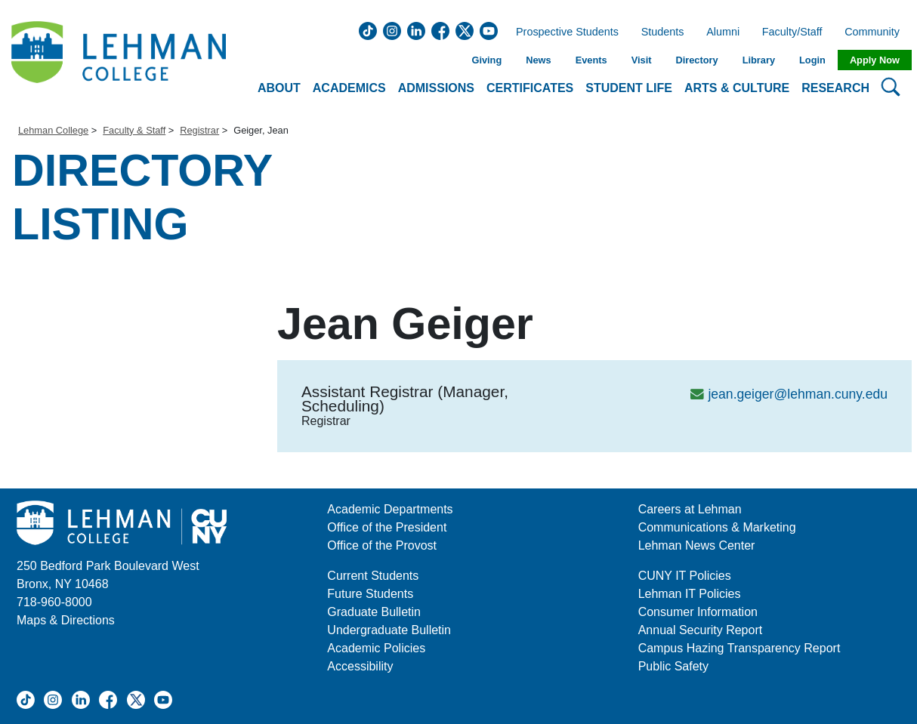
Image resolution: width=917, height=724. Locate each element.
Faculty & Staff (134, 130)
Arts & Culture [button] (736, 88)
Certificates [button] (529, 88)
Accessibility (360, 666)
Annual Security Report (700, 630)
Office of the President (386, 527)
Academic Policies (376, 648)
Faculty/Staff (792, 32)
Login (812, 60)
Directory (696, 60)
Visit (641, 60)
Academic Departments (389, 509)
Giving (486, 60)
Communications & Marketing (717, 527)
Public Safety (673, 666)
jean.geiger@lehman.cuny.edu (798, 394)
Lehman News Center (696, 545)
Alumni (723, 32)
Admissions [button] (436, 88)
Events (591, 60)
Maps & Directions (66, 620)
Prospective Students (563, 32)
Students (662, 32)
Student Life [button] (628, 88)
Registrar (199, 130)
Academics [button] (349, 88)
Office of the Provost (382, 545)
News (538, 60)
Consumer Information (698, 611)
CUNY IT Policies (684, 575)
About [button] (279, 88)
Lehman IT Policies (689, 593)
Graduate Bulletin (374, 611)
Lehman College (53, 130)
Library (759, 60)
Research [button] (835, 88)
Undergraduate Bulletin (389, 630)
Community (876, 32)
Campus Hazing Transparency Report (739, 648)
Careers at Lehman (690, 509)
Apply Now (875, 60)
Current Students (372, 575)
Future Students (370, 593)
